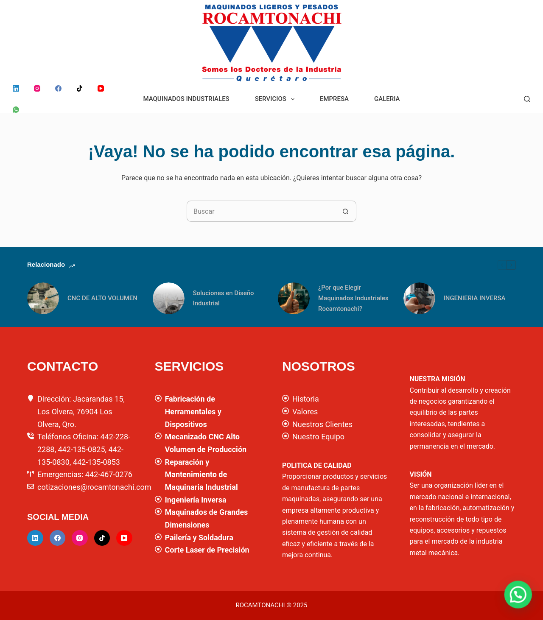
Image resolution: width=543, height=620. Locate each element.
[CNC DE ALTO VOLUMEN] (43, 298)
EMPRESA (334, 99)
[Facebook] (58, 88)
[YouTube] (101, 88)
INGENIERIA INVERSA (475, 298)
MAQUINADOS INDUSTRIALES (186, 99)
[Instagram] (37, 88)
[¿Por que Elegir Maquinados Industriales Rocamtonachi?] (294, 298)
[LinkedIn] (16, 88)
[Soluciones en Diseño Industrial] (169, 298)
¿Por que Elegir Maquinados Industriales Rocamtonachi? (353, 298)
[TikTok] (79, 88)
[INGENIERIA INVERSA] (419, 298)
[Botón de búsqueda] (345, 211)
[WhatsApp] (16, 109)
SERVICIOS (276, 99)
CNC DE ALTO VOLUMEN (102, 298)
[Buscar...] (261, 211)
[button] (522, 605)
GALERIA (387, 99)
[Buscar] (527, 99)
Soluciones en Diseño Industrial (223, 298)
